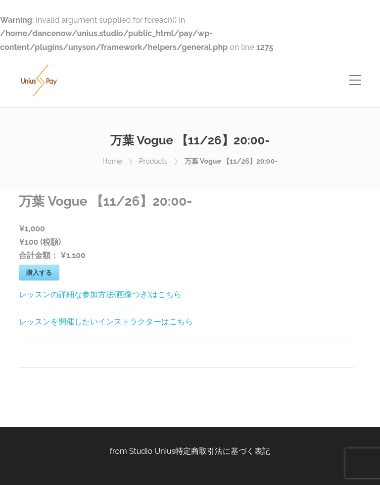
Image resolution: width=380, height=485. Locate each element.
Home (112, 161)
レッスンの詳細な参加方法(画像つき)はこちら (100, 294)
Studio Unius (152, 451)
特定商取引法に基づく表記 (222, 451)
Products (153, 161)
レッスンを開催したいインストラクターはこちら (106, 321)
